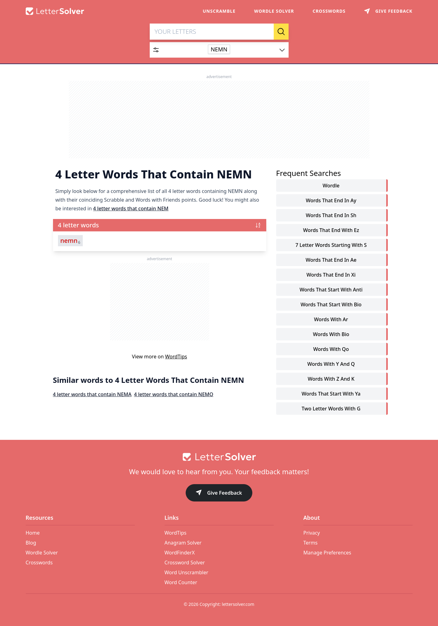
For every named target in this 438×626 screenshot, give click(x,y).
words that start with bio (331, 304)
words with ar (331, 319)
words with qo (331, 349)
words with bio (331, 334)
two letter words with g (331, 408)
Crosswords (328, 11)
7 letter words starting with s (331, 245)
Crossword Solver (185, 562)
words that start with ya (331, 394)
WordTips (176, 356)
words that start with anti (330, 290)
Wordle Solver (274, 11)
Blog (31, 542)
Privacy (311, 532)
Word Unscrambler (186, 572)
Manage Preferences (327, 552)
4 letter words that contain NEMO (173, 394)
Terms (310, 542)
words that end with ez (331, 230)
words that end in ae (331, 260)
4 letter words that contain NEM (130, 208)
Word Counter (181, 582)
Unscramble (219, 11)
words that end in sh (331, 215)
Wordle (331, 185)
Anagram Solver (183, 542)
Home (33, 532)
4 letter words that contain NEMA (92, 394)
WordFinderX (180, 552)
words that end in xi (331, 275)
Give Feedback (219, 493)
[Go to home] (219, 457)
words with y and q (331, 364)
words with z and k (331, 379)
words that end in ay (331, 200)
